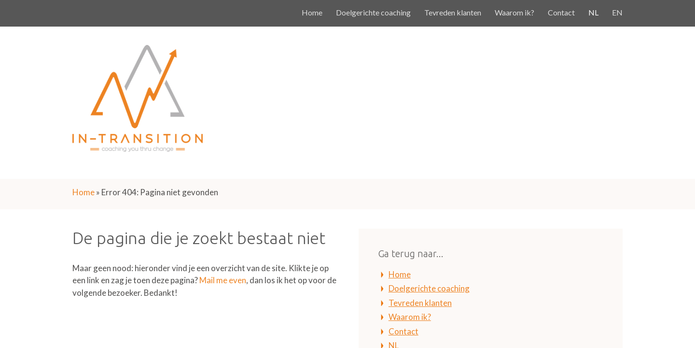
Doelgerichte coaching (373, 12)
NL (593, 12)
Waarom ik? (514, 12)
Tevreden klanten (452, 12)
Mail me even (222, 280)
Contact (561, 12)
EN (617, 12)
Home (312, 12)
